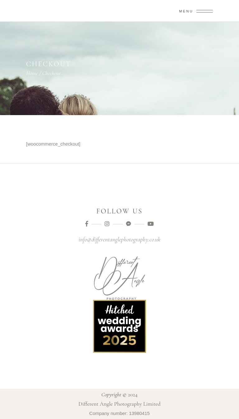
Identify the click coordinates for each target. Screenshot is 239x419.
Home (32, 73)
